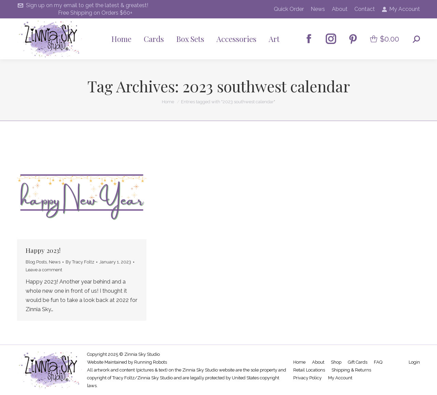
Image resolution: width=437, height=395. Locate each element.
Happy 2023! (43, 250)
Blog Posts (36, 261)
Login (414, 362)
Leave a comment (44, 269)
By (80, 261)
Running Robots (150, 362)
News (54, 261)
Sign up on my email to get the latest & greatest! (82, 5)
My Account (401, 9)
